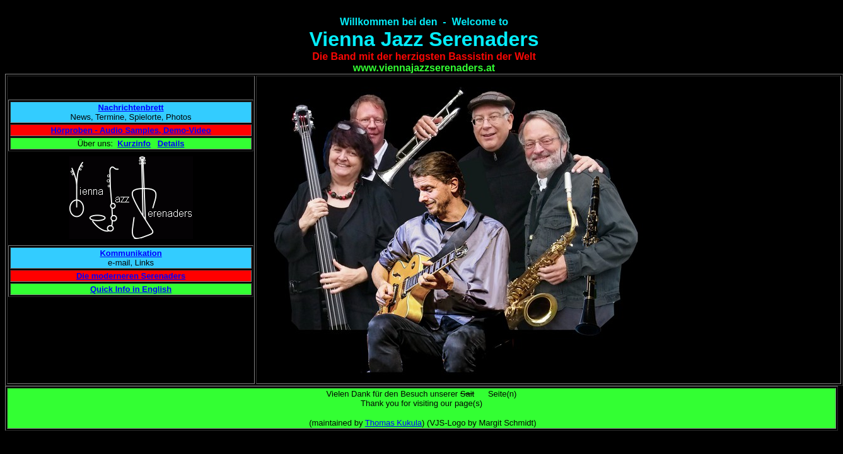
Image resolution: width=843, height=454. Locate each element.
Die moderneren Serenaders (130, 276)
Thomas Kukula (393, 423)
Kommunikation (130, 253)
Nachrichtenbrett (131, 107)
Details (171, 143)
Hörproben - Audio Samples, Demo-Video (130, 130)
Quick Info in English (131, 289)
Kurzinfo (134, 143)
